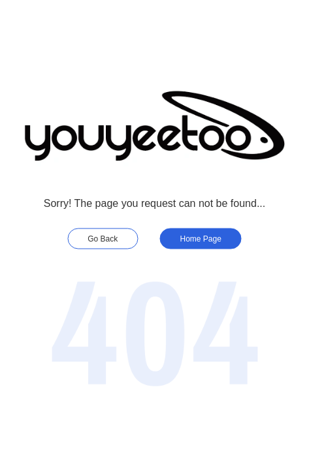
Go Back (103, 238)
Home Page (200, 238)
